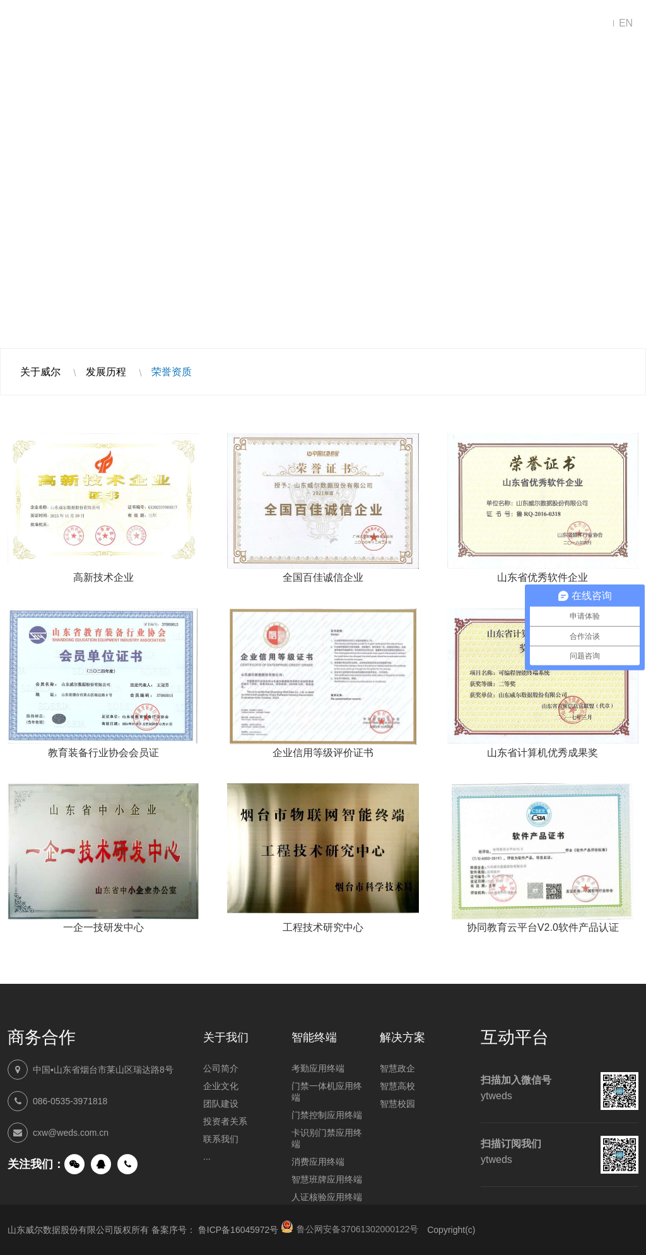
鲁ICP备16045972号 (238, 1230)
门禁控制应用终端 (326, 1115)
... (207, 1157)
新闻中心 (386, 23)
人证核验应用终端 (326, 1197)
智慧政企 (397, 1068)
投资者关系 (225, 1121)
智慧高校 (397, 1086)
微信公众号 (74, 1164)
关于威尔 (40, 371)
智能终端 (310, 23)
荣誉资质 (171, 371)
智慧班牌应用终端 (326, 1179)
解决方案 (234, 23)
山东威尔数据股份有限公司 (58, 23)
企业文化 (220, 1086)
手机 (127, 1164)
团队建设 (220, 1104)
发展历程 (106, 371)
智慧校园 (397, 1104)
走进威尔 (462, 23)
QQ (101, 1164)
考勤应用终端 (317, 1068)
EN (626, 23)
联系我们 (537, 23)
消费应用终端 (317, 1162)
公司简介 (220, 1068)
